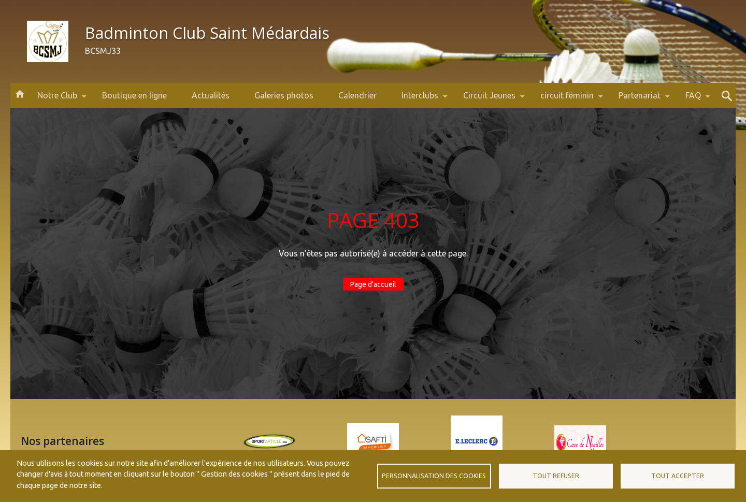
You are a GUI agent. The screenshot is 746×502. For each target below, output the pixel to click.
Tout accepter (677, 475)
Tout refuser (556, 475)
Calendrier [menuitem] (357, 95)
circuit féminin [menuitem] (567, 99)
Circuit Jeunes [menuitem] (489, 99)
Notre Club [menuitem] (57, 99)
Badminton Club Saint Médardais (207, 33)
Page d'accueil (373, 284)
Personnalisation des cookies (434, 475)
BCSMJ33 (103, 50)
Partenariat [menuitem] (639, 99)
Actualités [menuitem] (210, 95)
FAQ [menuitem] (693, 99)
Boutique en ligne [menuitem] (134, 95)
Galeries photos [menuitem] (283, 95)
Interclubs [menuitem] (420, 99)
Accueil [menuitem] (20, 93)
